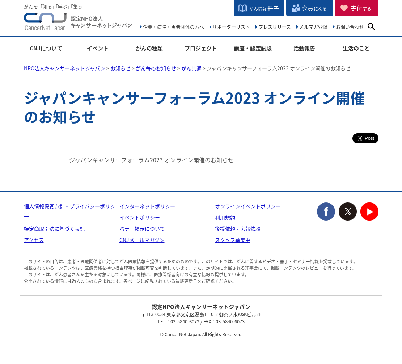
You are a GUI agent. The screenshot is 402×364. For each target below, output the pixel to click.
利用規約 (225, 217)
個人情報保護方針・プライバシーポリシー (69, 209)
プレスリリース (274, 26)
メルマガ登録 (313, 26)
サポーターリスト (231, 26)
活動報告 (304, 48)
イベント (98, 48)
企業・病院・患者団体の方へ (173, 26)
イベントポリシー (139, 217)
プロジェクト (201, 48)
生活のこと (356, 48)
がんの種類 (149, 48)
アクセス (34, 239)
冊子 (264, 8)
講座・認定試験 (253, 48)
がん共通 (191, 68)
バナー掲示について (142, 228)
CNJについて (46, 48)
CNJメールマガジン (142, 239)
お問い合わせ (350, 26)
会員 (314, 8)
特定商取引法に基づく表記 (54, 228)
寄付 (361, 8)
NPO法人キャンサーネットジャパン (78, 23)
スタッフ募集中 (232, 239)
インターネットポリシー (147, 206)
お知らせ (120, 68)
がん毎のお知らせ (156, 68)
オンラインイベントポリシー (248, 206)
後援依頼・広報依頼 (238, 228)
